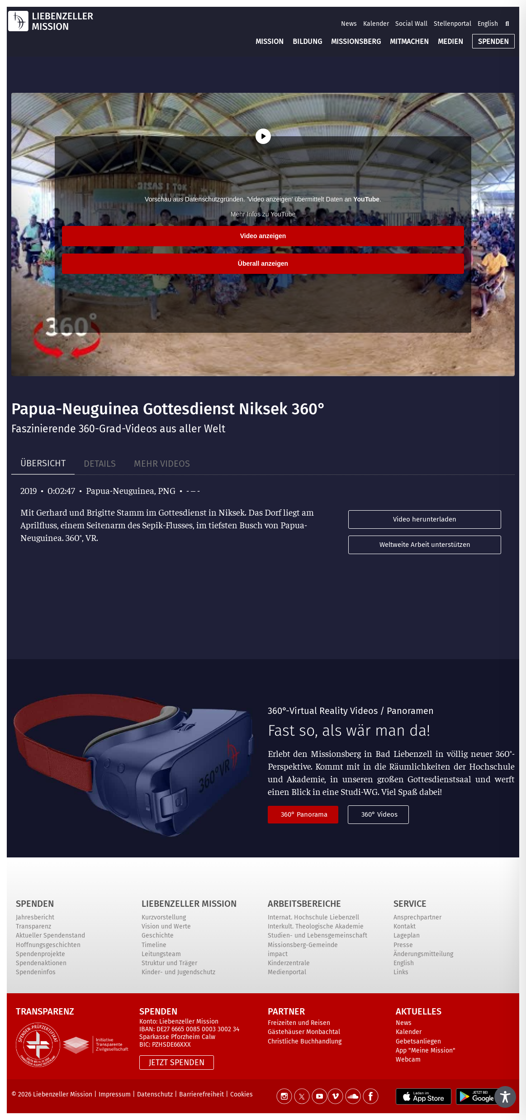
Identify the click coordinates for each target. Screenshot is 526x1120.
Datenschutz (155, 1094)
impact (278, 954)
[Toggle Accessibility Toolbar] (505, 1097)
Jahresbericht (35, 917)
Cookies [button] (241, 1094)
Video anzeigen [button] (263, 235)
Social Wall (411, 24)
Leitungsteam (161, 954)
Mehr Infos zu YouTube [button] (263, 214)
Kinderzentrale (289, 963)
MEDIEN (450, 41)
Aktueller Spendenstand (50, 935)
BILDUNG (307, 41)
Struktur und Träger (169, 963)
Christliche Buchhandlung (304, 1041)
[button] (507, 23)
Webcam (408, 1059)
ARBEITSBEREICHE (304, 903)
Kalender (376, 24)
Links (400, 972)
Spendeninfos (36, 972)
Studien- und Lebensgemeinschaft (317, 935)
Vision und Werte (166, 926)
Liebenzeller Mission (189, 903)
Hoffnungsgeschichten (48, 945)
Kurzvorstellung (164, 917)
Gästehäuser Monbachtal (304, 1032)
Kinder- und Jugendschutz (178, 972)
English (488, 24)
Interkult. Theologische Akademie (316, 926)
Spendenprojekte (40, 954)
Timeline (154, 945)
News (349, 24)
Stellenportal (452, 24)
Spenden (35, 903)
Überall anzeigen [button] (263, 263)
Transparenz (33, 926)
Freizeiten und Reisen (299, 1023)
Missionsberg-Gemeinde (303, 945)
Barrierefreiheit (201, 1094)
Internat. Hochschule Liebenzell (313, 917)
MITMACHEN (409, 41)
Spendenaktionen (41, 963)
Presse (403, 945)
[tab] (43, 463)
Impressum (115, 1094)
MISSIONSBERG (356, 41)
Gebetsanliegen (418, 1041)
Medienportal (287, 972)
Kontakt (404, 926)
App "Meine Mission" (425, 1050)
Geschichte (158, 935)
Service (409, 903)
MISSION (270, 41)
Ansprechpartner (417, 917)
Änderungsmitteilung (423, 954)
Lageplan (406, 935)
